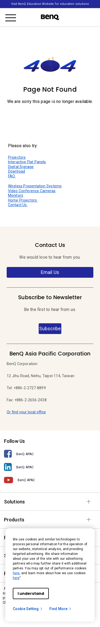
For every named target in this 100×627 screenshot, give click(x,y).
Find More (60, 609)
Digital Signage (21, 167)
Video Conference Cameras (31, 191)
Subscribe (50, 328)
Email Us (50, 272)
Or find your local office (26, 412)
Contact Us (18, 205)
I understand (31, 593)
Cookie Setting (28, 609)
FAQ (12, 176)
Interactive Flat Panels (27, 162)
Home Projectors (23, 200)
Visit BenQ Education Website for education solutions (50, 4)
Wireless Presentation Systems (35, 186)
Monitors (15, 195)
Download (16, 171)
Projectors (17, 157)
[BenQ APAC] (50, 454)
